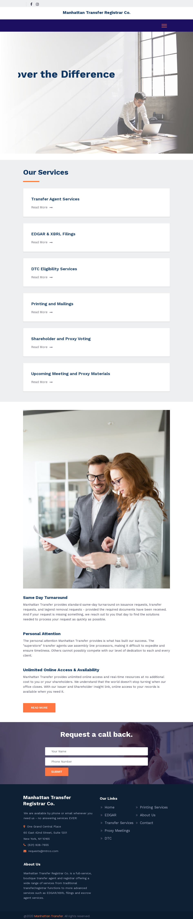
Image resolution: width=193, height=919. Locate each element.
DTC (108, 838)
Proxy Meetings (117, 831)
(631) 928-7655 (38, 844)
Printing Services (154, 807)
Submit (56, 771)
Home (109, 807)
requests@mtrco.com (43, 851)
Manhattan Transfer (48, 916)
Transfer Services (119, 823)
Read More (42, 207)
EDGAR (110, 815)
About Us (147, 815)
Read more (39, 707)
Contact (146, 823)
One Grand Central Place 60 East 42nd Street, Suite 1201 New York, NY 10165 (45, 832)
